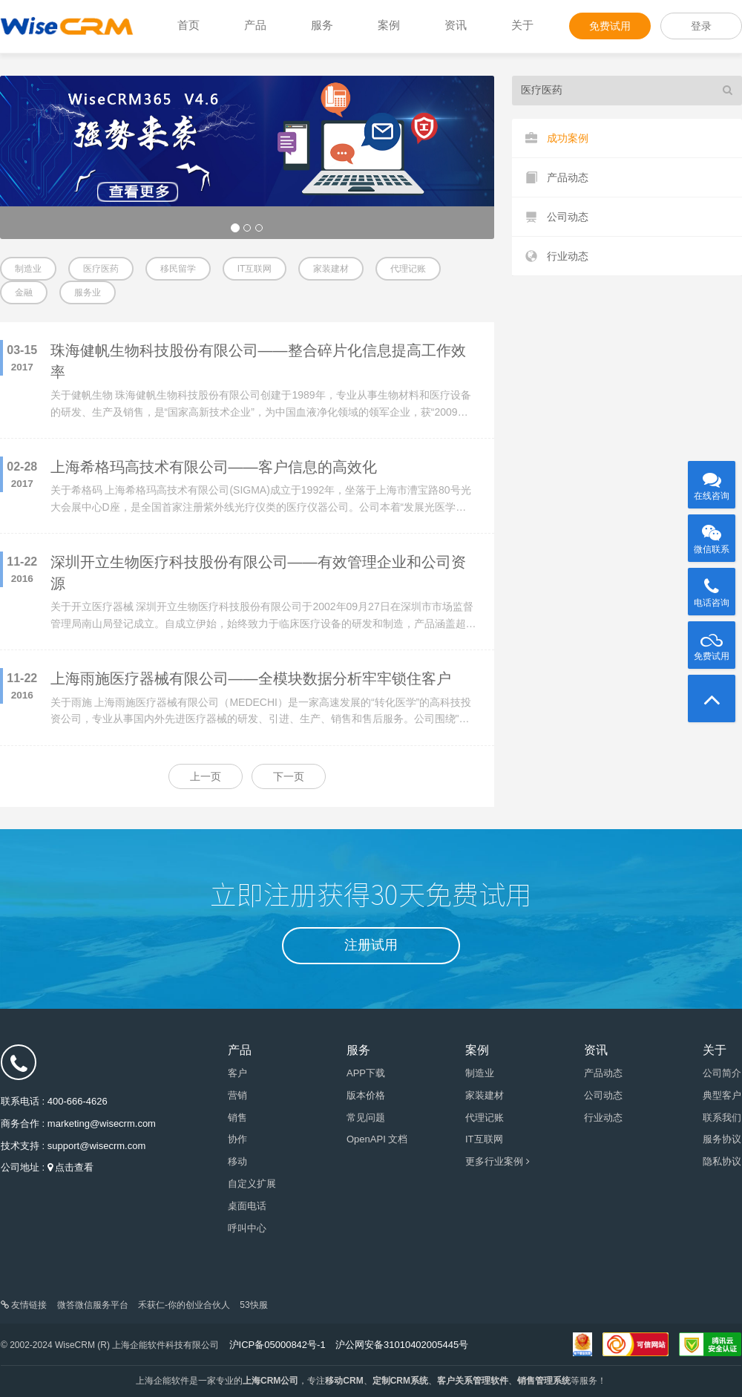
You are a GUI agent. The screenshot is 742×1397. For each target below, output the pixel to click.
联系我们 (722, 1117)
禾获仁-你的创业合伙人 (184, 1305)
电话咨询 (711, 588)
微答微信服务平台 (92, 1305)
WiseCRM (67, 26)
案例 (389, 25)
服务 (322, 25)
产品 (255, 25)
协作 (237, 1139)
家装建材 (331, 269)
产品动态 (556, 177)
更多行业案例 (497, 1161)
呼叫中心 (247, 1228)
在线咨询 (711, 481)
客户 (237, 1073)
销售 (237, 1117)
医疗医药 (101, 269)
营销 (237, 1095)
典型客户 (722, 1095)
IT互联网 (254, 269)
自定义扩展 (252, 1183)
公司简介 (722, 1073)
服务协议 (722, 1139)
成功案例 (556, 138)
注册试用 (371, 945)
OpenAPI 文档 (377, 1139)
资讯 (455, 25)
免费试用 (610, 26)
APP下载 (366, 1073)
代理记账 (408, 269)
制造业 (28, 269)
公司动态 (556, 217)
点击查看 (74, 1167)
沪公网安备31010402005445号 (401, 1344)
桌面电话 (247, 1205)
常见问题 (366, 1117)
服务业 (87, 292)
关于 (522, 25)
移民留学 (178, 269)
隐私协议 (722, 1161)
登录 (701, 26)
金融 (24, 292)
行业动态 (556, 256)
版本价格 (366, 1095)
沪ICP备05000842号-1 (277, 1344)
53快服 (253, 1305)
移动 (237, 1161)
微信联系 (711, 534)
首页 (188, 25)
